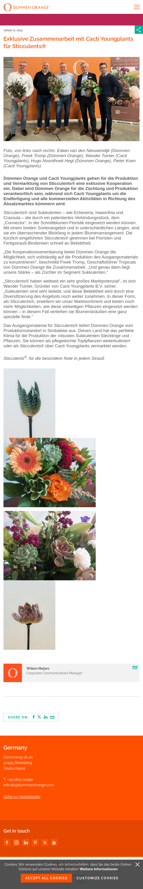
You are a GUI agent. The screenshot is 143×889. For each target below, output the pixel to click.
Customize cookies (98, 878)
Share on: (31, 717)
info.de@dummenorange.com (28, 785)
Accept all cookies (46, 878)
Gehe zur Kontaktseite (21, 797)
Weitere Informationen (99, 869)
